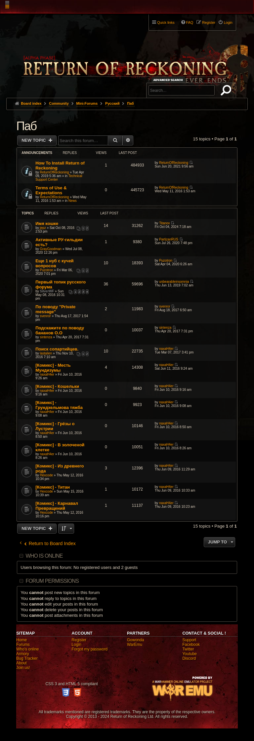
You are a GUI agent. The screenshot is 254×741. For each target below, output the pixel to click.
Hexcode (46, 475)
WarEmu (134, 644)
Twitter (188, 649)
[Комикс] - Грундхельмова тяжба (59, 405)
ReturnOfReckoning (54, 172)
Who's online (27, 649)
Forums (23, 644)
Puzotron (46, 270)
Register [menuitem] (208, 22)
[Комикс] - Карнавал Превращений (56, 506)
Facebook (191, 644)
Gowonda (135, 640)
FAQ (189, 22)
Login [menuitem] (228, 22)
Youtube (189, 653)
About (21, 663)
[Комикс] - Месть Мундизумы (53, 368)
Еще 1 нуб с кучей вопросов (54, 263)
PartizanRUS (168, 239)
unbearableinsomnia (174, 281)
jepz (43, 228)
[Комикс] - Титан (52, 487)
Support (189, 640)
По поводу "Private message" (55, 309)
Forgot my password (90, 649)
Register (79, 640)
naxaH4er (166, 349)
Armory (22, 653)
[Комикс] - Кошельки (57, 386)
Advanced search (169, 80)
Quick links (165, 22)
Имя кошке (46, 223)
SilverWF (47, 291)
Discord (189, 658)
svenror (45, 316)
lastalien (46, 353)
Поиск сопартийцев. (56, 349)
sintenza (46, 337)
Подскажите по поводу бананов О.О (59, 330)
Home (21, 640)
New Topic (34, 140)
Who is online (44, 556)
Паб (26, 126)
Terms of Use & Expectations (50, 190)
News (72, 201)
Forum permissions (52, 581)
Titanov (164, 223)
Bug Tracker (27, 658)
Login (76, 644)
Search (227, 91)
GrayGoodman (51, 249)
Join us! (23, 667)
